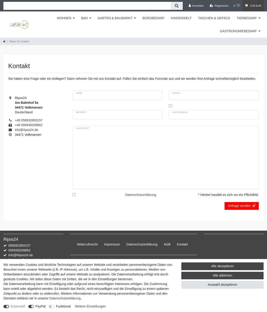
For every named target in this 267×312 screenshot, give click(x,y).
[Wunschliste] (236, 5)
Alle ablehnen (222, 275)
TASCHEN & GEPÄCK (214, 18)
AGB (167, 244)
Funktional (63, 306)
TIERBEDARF (247, 18)
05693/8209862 (19, 250)
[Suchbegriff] (87, 6)
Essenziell (18, 306)
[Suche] (176, 6)
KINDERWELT (181, 18)
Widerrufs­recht (87, 244)
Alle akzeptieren (222, 266)
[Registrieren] (219, 5)
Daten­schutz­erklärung (141, 244)
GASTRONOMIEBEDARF (238, 31)
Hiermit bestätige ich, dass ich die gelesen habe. (116, 197)
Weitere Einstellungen (90, 306)
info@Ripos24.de (20, 255)
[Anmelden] (196, 5)
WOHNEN (64, 18)
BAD (84, 18)
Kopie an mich (183, 106)
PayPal (40, 306)
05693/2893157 (19, 245)
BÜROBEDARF (153, 18)
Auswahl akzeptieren (222, 284)
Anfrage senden (241, 206)
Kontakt (182, 244)
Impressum (112, 244)
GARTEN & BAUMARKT (115, 18)
